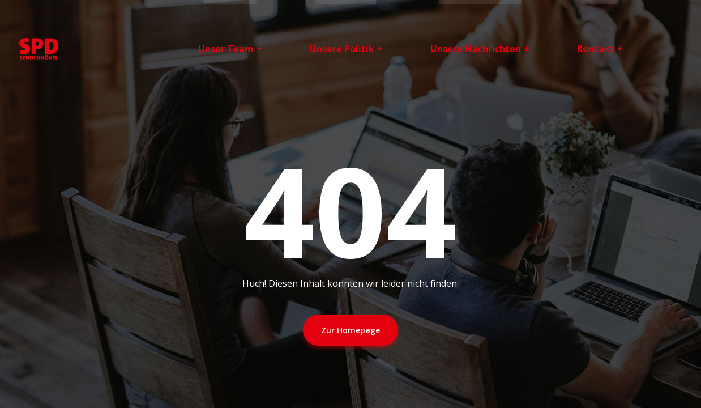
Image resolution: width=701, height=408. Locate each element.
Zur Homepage (350, 330)
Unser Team (226, 48)
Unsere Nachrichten (475, 48)
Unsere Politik (342, 48)
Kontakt (595, 48)
